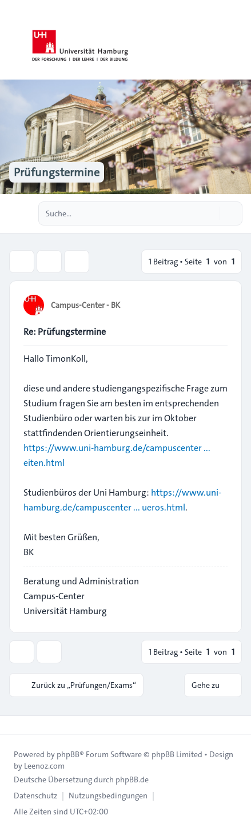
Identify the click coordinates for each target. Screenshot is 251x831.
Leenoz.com (44, 765)
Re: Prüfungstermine (64, 331)
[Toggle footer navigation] (13, 725)
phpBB (68, 754)
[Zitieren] (218, 304)
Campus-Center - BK (85, 305)
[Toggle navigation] (237, 40)
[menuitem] (35, 795)
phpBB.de (132, 779)
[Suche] (210, 213)
